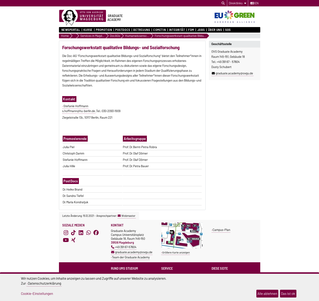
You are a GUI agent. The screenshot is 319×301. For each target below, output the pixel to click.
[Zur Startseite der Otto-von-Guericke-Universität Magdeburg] (82, 18)
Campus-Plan (221, 229)
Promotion (104, 29)
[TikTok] (73, 232)
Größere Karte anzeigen (176, 252)
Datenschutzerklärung (44, 283)
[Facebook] (96, 232)
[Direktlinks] (237, 3)
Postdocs (122, 29)
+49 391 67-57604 (123, 247)
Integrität (177, 29)
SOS (228, 29)
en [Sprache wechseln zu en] (254, 3)
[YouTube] (66, 240)
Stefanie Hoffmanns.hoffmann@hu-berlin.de (78, 109)
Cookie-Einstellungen (37, 293)
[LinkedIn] (81, 232)
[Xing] (73, 240)
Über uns (215, 29)
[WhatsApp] (88, 232)
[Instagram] (66, 232)
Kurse (88, 29)
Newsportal (70, 29)
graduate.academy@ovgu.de (232, 73)
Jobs (201, 29)
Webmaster (126, 215)
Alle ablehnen (267, 293)
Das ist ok (288, 293)
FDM (191, 29)
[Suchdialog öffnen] (223, 3)
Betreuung (141, 29)
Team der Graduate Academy (131, 257)
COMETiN (159, 29)
